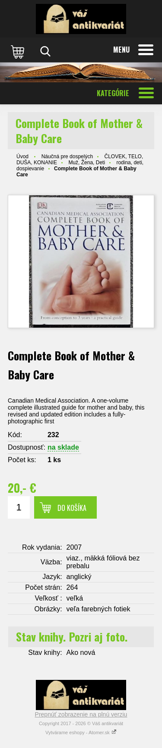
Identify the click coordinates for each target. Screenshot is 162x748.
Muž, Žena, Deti (86, 163)
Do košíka (71, 508)
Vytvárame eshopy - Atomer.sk (81, 732)
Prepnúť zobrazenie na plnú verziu (81, 714)
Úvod (22, 156)
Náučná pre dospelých (67, 156)
